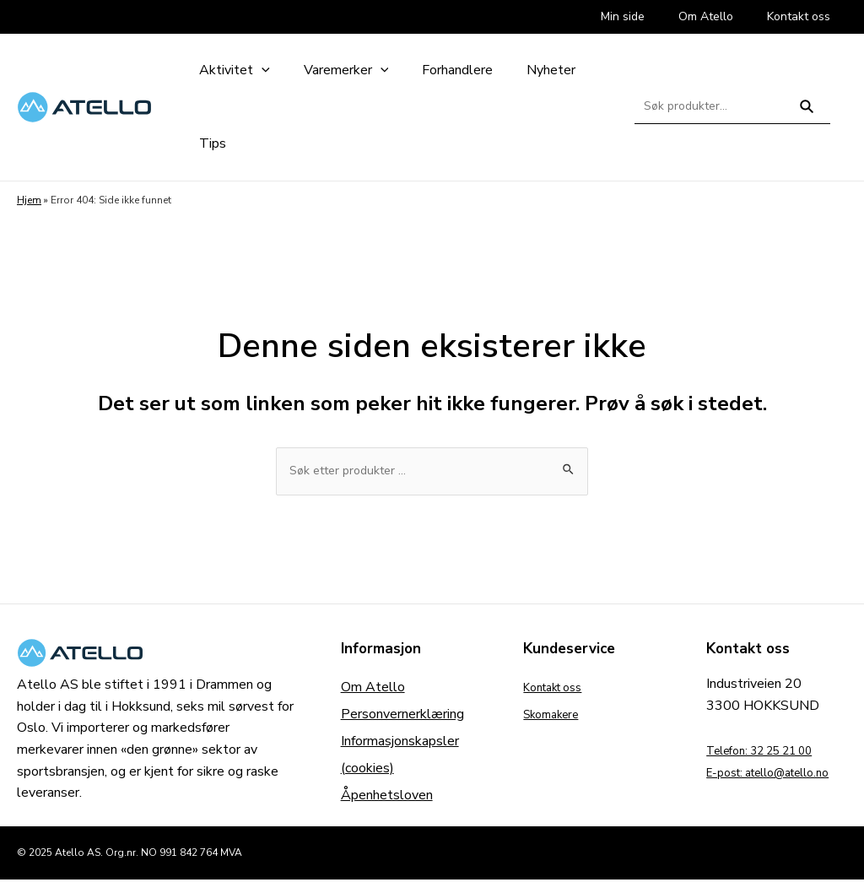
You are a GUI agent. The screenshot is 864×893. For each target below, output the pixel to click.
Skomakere (556, 716)
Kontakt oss (559, 689)
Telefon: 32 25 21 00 (771, 753)
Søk (807, 113)
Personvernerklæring (402, 716)
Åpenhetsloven (387, 797)
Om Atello (373, 689)
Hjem (29, 200)
